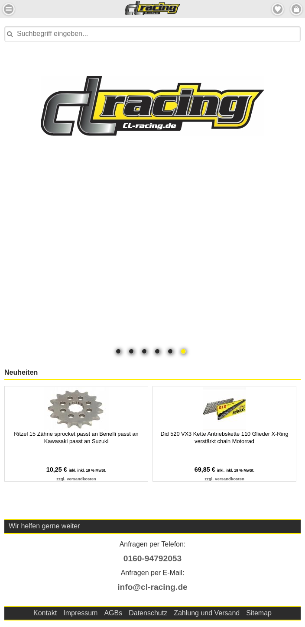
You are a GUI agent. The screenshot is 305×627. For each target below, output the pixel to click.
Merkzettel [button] (277, 9)
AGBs (113, 613)
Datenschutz (148, 613)
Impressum (80, 613)
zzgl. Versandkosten (76, 478)
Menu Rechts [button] (296, 9)
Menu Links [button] (8, 9)
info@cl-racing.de (152, 587)
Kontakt (45, 613)
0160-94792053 (152, 558)
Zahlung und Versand (207, 613)
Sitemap (259, 613)
